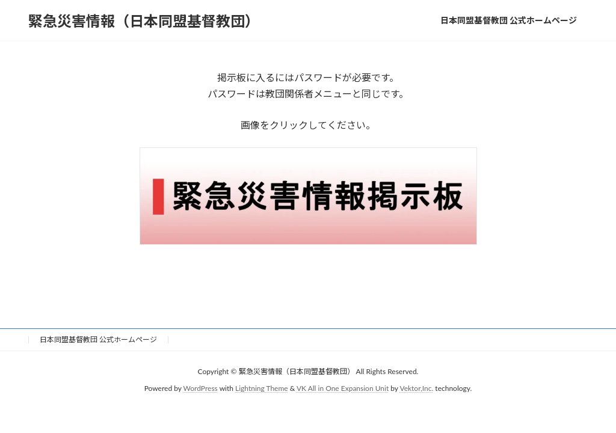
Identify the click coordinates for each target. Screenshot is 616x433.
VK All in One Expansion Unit (343, 388)
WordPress (200, 388)
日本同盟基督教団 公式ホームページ (98, 339)
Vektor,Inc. (416, 388)
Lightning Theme (261, 388)
